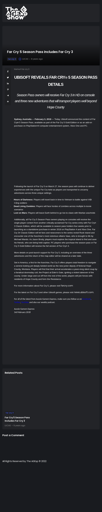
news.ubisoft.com (84, 292)
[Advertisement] (55, 340)
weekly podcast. (48, 302)
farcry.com (67, 285)
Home (17, 69)
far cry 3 (12, 59)
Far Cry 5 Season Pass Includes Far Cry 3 (17, 419)
